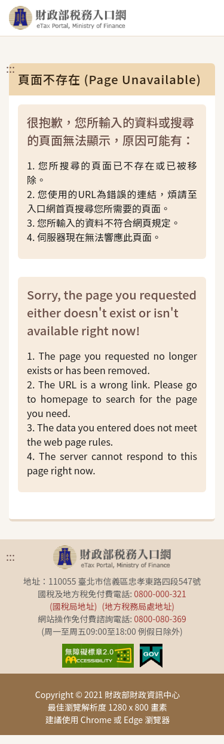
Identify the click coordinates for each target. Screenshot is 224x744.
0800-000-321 (160, 594)
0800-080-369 (160, 619)
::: (10, 68)
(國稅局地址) (73, 606)
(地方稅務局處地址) (138, 606)
